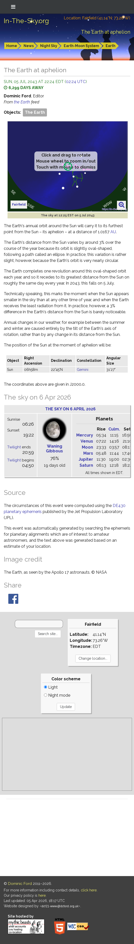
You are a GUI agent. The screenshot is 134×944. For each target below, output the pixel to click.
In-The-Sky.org (26, 21)
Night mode (57, 695)
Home (11, 46)
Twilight (14, 447)
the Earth (22, 102)
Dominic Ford (20, 883)
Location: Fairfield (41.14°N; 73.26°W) (97, 18)
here (42, 895)
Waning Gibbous (54, 448)
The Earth (35, 112)
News (29, 46)
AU (113, 231)
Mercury (84, 435)
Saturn (86, 465)
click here (89, 890)
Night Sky (48, 46)
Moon (87, 447)
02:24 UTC (76, 81)
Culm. (114, 429)
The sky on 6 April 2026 (70, 409)
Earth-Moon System (81, 46)
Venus (87, 441)
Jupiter (86, 459)
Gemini (82, 370)
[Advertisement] (67, 754)
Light (51, 687)
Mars (88, 453)
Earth (110, 46)
